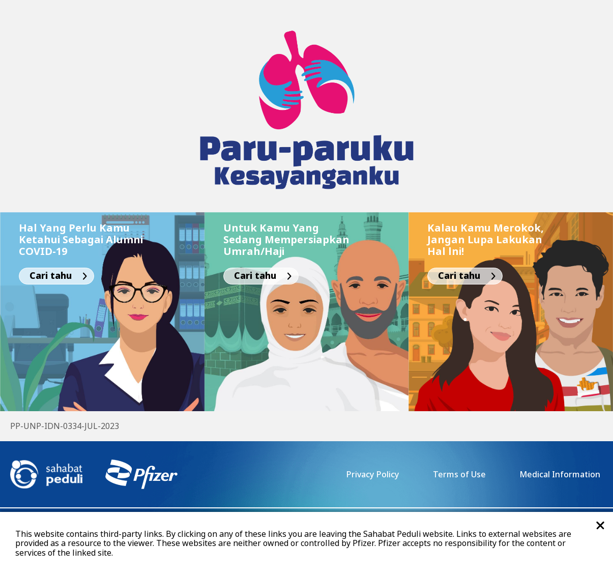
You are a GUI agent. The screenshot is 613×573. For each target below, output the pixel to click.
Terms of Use (459, 474)
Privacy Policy (372, 474)
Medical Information (559, 474)
